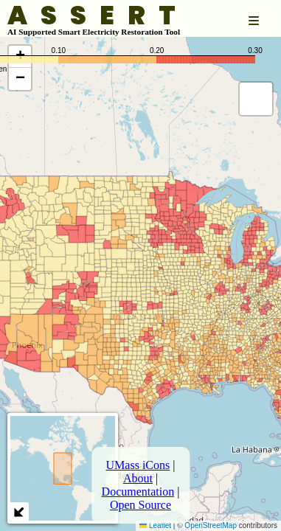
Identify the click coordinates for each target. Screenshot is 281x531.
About (138, 478)
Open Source (140, 505)
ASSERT (98, 15)
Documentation (138, 491)
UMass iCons (138, 465)
